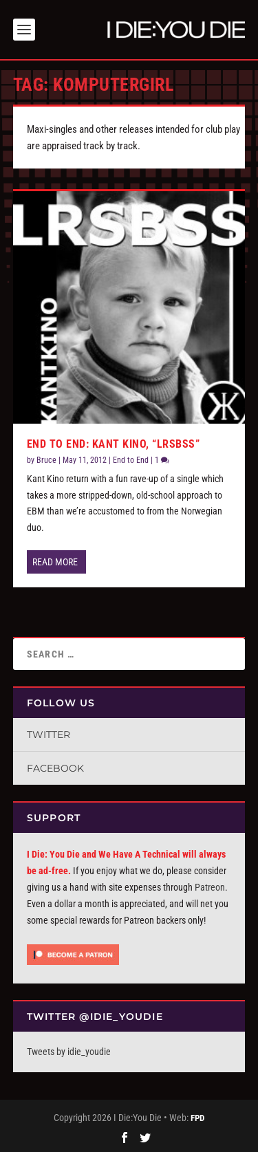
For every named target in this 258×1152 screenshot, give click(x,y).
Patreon (210, 887)
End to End (131, 460)
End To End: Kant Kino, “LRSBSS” (113, 443)
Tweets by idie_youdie (69, 1051)
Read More (55, 561)
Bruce (46, 460)
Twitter (48, 734)
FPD (197, 1118)
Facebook (55, 768)
